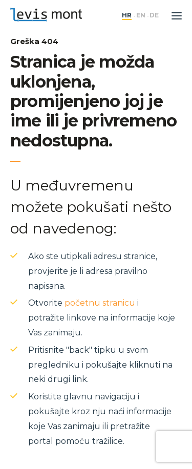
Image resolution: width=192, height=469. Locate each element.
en (140, 15)
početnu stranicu (100, 303)
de (154, 15)
